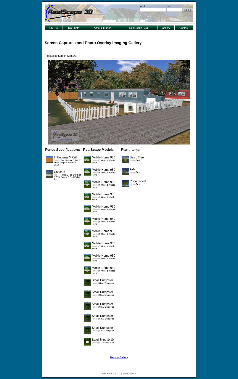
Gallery (166, 27)
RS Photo (73, 27)
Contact (183, 27)
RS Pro (53, 27)
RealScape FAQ (138, 27)
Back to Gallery (119, 357)
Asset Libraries (102, 27)
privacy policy (129, 373)
